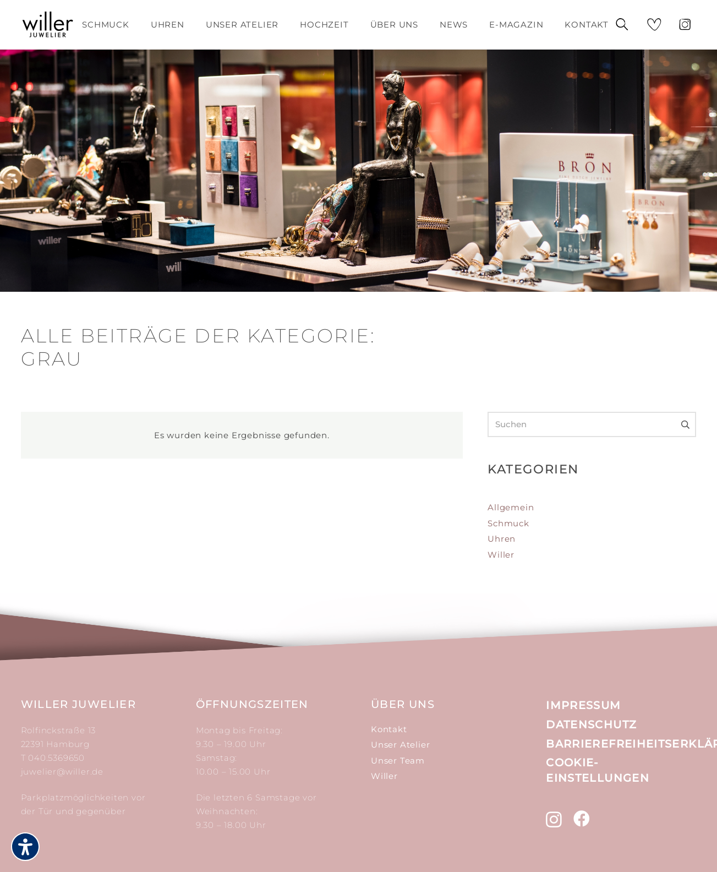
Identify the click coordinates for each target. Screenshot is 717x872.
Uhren (502, 538)
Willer (501, 554)
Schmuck (508, 523)
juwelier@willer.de (62, 771)
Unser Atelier (400, 744)
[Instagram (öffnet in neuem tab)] (554, 819)
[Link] (48, 25)
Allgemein (511, 507)
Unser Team (398, 760)
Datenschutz (591, 724)
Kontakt (389, 729)
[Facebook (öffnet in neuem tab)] (581, 818)
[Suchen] (622, 25)
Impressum (583, 705)
